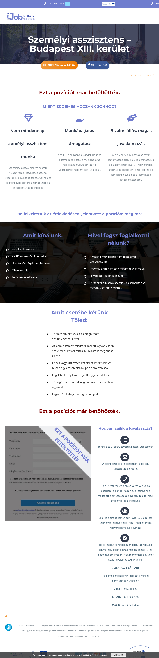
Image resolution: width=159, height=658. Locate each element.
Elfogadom (118, 655)
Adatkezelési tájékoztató (79, 648)
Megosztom (97, 65)
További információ (99, 655)
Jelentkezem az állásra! (59, 65)
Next (149, 75)
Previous (138, 75)
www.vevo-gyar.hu (140, 608)
